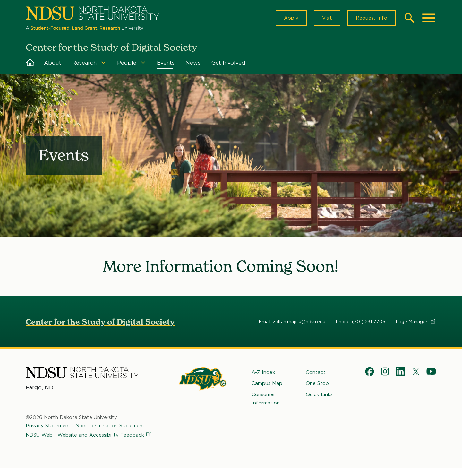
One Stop (317, 383)
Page (416, 321)
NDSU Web (39, 435)
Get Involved (228, 62)
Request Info (371, 18)
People (126, 62)
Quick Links (319, 394)
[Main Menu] (428, 18)
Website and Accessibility (104, 435)
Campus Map (267, 383)
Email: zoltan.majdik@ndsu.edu (292, 321)
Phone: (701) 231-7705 (360, 321)
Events (166, 62)
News (193, 62)
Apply (291, 18)
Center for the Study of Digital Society (100, 321)
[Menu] (103, 62)
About (52, 62)
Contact (316, 372)
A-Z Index (263, 372)
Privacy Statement (48, 426)
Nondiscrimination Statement (110, 426)
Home (30, 62)
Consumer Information (266, 399)
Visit (327, 18)
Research (84, 62)
